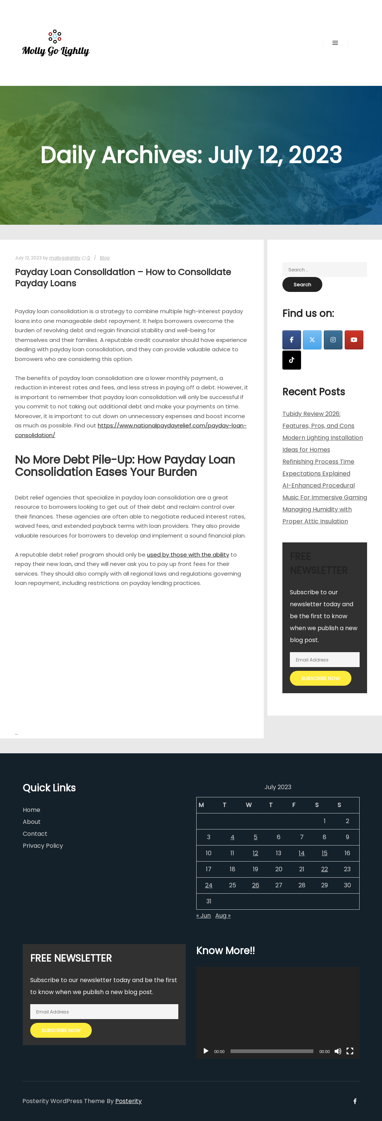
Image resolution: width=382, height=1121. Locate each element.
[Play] (206, 1051)
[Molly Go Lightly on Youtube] (354, 339)
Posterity (128, 1101)
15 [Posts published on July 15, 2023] (325, 853)
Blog (105, 258)
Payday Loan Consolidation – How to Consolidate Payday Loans (123, 278)
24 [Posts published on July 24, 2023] (209, 885)
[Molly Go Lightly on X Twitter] (312, 339)
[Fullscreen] (350, 1051)
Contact (35, 833)
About (32, 822)
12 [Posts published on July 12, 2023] (255, 853)
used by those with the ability (188, 554)
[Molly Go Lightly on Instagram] (333, 339)
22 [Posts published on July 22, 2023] (324, 869)
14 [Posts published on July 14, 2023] (302, 853)
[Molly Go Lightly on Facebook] (291, 339)
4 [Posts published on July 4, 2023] (233, 837)
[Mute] (338, 1051)
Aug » (223, 915)
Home (31, 810)
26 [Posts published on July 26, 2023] (255, 885)
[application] (278, 1013)
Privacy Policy (43, 845)
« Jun (203, 915)
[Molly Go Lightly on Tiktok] (291, 360)
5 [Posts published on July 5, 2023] (255, 837)
